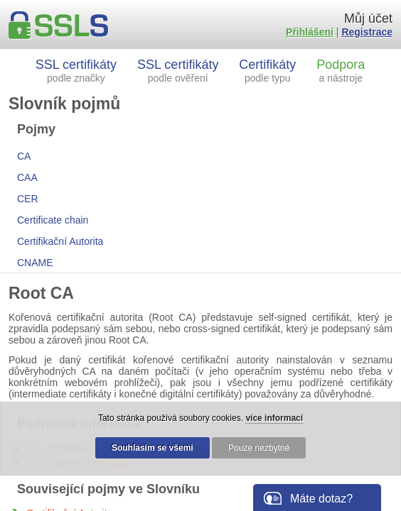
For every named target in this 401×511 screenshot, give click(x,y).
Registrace (366, 32)
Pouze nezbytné (258, 448)
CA (24, 156)
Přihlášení (309, 32)
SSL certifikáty (76, 70)
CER (27, 198)
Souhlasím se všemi (152, 448)
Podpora (340, 70)
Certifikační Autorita (60, 241)
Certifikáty (267, 70)
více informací (274, 418)
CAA (27, 177)
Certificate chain (52, 220)
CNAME (35, 262)
